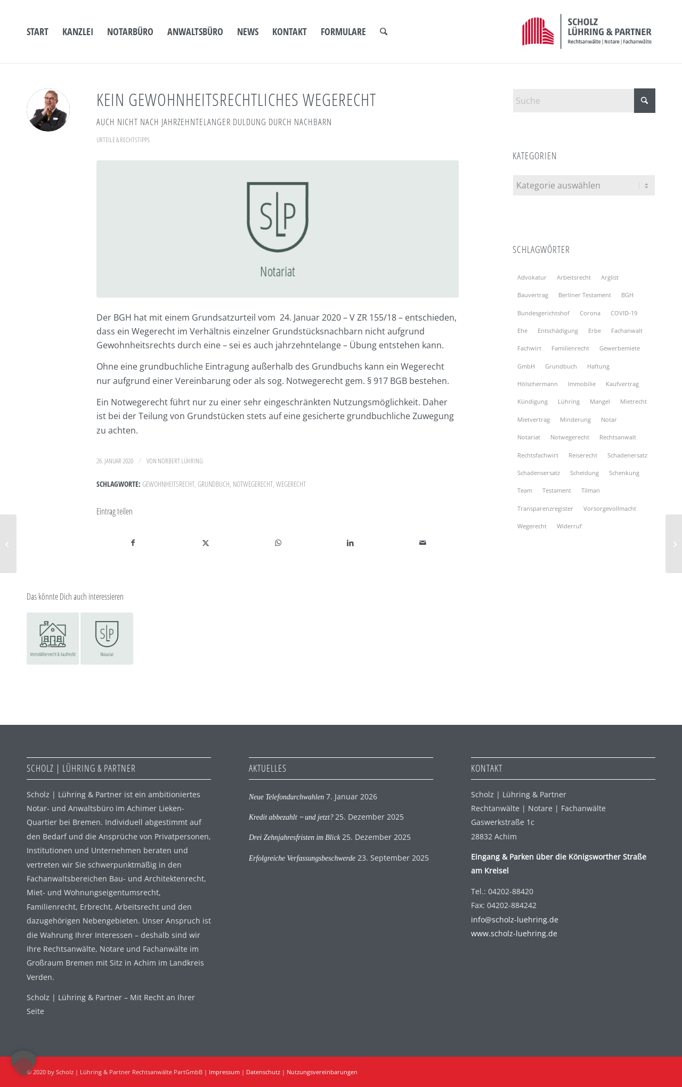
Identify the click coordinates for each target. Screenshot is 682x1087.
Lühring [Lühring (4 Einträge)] (569, 401)
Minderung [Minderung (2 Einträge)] (575, 419)
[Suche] (383, 31)
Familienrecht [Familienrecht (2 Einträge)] (570, 348)
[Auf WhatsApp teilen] (278, 543)
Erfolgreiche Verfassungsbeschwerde (302, 858)
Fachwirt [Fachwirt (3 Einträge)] (529, 348)
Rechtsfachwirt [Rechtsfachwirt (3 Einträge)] (537, 455)
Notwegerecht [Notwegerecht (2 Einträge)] (569, 437)
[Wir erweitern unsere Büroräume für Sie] (673, 543)
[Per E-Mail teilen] (423, 543)
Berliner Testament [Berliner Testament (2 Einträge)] (584, 295)
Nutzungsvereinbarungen (322, 1072)
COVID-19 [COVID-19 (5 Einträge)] (624, 313)
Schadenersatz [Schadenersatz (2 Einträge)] (627, 455)
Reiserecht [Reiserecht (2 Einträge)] (583, 455)
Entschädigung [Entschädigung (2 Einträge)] (558, 330)
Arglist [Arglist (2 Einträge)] (610, 277)
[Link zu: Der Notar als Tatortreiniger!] (106, 638)
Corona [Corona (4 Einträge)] (590, 313)
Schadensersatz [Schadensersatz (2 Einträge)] (538, 473)
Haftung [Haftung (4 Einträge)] (598, 366)
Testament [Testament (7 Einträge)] (556, 490)
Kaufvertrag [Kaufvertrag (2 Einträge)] (622, 384)
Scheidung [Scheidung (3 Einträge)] (584, 473)
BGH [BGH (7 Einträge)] (627, 295)
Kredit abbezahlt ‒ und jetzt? (291, 817)
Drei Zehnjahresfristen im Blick (294, 837)
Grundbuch (214, 484)
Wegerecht (291, 484)
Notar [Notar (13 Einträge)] (609, 419)
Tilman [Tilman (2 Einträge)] (590, 490)
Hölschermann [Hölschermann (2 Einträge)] (537, 384)
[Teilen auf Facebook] (133, 543)
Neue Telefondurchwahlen (286, 797)
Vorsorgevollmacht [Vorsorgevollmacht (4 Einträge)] (609, 508)
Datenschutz (263, 1072)
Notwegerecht (253, 484)
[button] (23, 1063)
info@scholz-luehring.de (514, 919)
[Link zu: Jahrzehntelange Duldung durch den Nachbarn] (53, 638)
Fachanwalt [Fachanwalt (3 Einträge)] (627, 330)
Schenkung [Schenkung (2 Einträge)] (624, 473)
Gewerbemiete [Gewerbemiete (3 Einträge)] (619, 348)
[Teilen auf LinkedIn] (350, 543)
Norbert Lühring (180, 460)
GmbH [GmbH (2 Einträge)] (526, 366)
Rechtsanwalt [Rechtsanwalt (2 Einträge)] (617, 437)
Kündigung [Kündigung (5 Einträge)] (532, 401)
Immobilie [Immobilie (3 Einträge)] (582, 384)
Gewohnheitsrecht (168, 484)
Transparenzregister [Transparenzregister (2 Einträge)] (545, 508)
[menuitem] (37, 31)
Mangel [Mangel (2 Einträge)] (600, 401)
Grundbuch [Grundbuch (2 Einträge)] (561, 366)
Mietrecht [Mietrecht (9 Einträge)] (633, 401)
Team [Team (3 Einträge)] (524, 490)
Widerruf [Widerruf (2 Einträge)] (569, 526)
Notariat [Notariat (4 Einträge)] (528, 437)
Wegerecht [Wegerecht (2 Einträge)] (532, 526)
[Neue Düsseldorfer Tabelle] (8, 543)
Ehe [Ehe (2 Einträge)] (522, 330)
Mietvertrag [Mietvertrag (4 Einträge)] (533, 419)
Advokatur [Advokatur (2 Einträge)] (532, 277)
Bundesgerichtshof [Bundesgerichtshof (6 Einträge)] (543, 313)
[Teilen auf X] (206, 543)
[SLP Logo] (586, 31)
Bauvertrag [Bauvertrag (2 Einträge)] (532, 295)
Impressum (224, 1072)
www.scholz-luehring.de (514, 933)
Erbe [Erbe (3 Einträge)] (594, 330)
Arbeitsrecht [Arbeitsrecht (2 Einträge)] (574, 277)
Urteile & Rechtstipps (123, 139)
